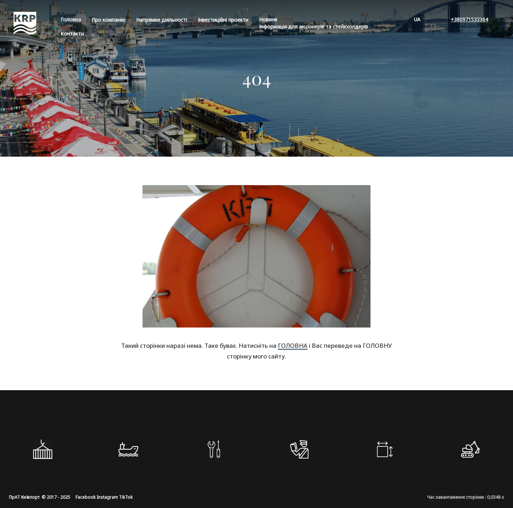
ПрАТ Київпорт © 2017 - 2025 (39, 497)
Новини (268, 19)
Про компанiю (108, 19)
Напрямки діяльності (161, 19)
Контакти (72, 33)
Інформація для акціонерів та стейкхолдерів (313, 26)
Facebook (85, 497)
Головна (71, 19)
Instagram (107, 497)
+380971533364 (469, 19)
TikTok (126, 497)
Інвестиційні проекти (223, 19)
